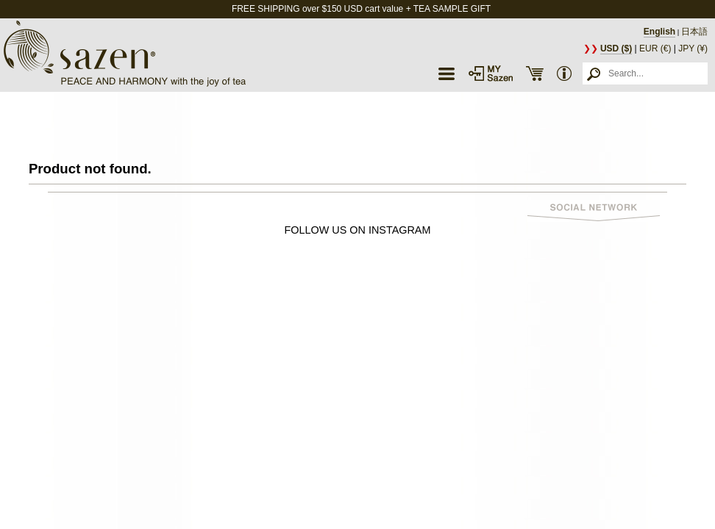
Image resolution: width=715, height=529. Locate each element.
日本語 (694, 31)
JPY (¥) (693, 48)
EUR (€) (655, 48)
